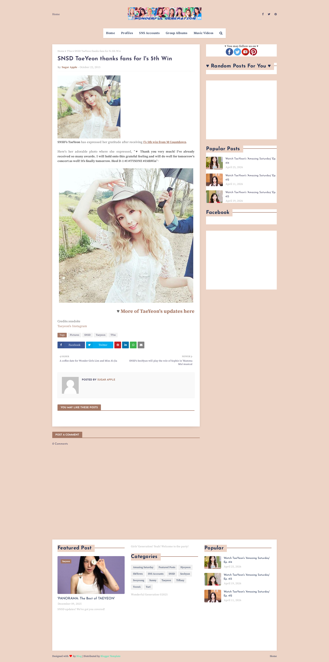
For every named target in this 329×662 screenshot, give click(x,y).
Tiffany (180, 580)
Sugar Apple (69, 67)
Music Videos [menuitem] (204, 33)
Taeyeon (100, 335)
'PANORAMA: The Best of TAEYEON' (86, 598)
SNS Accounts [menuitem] (149, 33)
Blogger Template (110, 656)
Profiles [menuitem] (127, 33)
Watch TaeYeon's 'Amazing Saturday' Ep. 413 (250, 194)
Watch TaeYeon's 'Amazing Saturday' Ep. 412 (250, 177)
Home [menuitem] (110, 33)
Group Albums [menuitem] (177, 33)
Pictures (74, 335)
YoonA (137, 586)
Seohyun (185, 573)
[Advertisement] (241, 109)
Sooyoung (138, 580)
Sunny (152, 580)
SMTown (138, 573)
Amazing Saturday (143, 567)
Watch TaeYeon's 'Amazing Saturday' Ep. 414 (250, 160)
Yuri (148, 586)
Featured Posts (167, 567)
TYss (69, 51)
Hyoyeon (185, 567)
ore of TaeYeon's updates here (160, 311)
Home (56, 14)
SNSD (87, 335)
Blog (79, 656)
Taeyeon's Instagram (72, 326)
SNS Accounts (155, 573)
